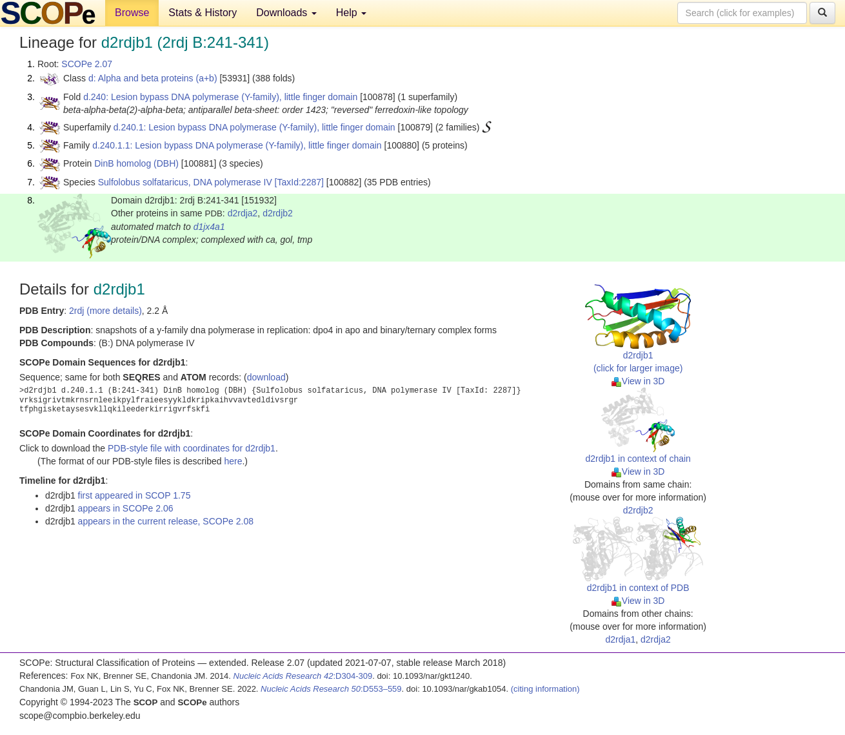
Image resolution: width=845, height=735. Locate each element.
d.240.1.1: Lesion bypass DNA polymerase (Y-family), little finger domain (236, 145)
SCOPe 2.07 (86, 64)
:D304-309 (303, 676)
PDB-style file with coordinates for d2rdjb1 (191, 448)
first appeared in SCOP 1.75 (134, 495)
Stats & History (202, 12)
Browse (132, 12)
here (233, 461)
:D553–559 (331, 689)
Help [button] (351, 12)
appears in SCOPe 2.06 (126, 508)
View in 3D (638, 381)
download (266, 377)
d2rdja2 (243, 213)
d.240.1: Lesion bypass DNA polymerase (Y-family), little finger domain (254, 127)
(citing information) (545, 689)
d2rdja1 (621, 639)
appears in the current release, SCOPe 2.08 (166, 521)
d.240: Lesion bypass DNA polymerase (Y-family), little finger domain (220, 97)
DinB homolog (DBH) (136, 163)
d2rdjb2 (278, 213)
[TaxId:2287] (299, 182)
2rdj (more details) (105, 310)
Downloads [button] (286, 12)
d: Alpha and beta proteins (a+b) (152, 78)
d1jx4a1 (209, 227)
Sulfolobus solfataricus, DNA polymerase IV (185, 182)
